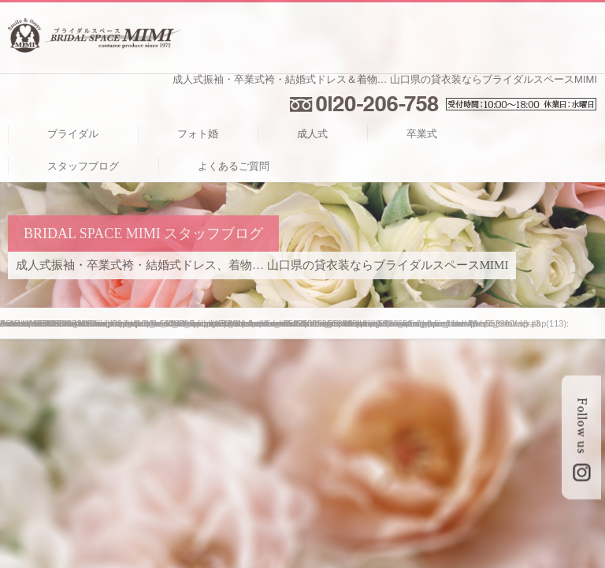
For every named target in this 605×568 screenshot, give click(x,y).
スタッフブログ (83, 166)
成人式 (312, 134)
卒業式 (421, 134)
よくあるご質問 (233, 166)
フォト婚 (197, 134)
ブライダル (72, 134)
